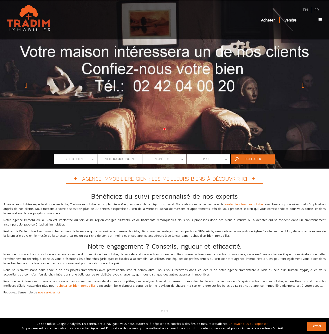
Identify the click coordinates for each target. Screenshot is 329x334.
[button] (24, 84)
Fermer (316, 326)
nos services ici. (49, 292)
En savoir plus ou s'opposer (248, 323)
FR (316, 10)
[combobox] (75, 159)
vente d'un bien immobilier (244, 204)
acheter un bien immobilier (76, 285)
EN (305, 10)
